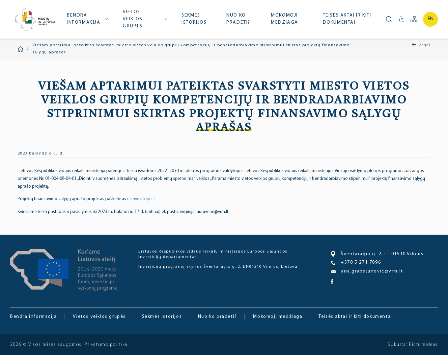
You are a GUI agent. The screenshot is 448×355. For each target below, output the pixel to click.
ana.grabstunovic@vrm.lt (367, 271)
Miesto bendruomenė (34, 19)
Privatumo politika (106, 344)
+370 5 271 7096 (356, 263)
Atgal (424, 45)
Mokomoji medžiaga (284, 19)
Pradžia (20, 49)
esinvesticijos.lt (141, 199)
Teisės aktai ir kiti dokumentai (347, 19)
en (430, 19)
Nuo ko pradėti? (238, 19)
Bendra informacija (84, 19)
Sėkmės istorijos (193, 19)
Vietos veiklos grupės (133, 19)
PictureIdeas (423, 344)
